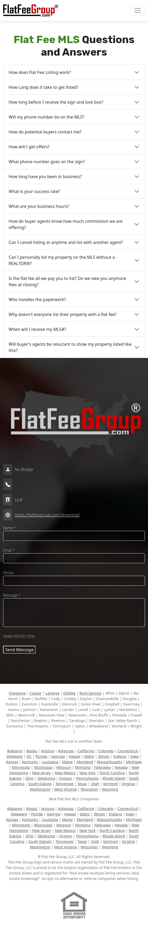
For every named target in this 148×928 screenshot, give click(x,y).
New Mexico (65, 772)
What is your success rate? (34, 191)
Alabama (14, 750)
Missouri (63, 767)
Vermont (110, 783)
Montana (82, 767)
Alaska (31, 750)
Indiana (119, 756)
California (86, 750)
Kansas (12, 761)
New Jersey (41, 772)
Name (9, 527)
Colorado (106, 750)
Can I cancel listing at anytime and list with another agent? (66, 242)
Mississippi (43, 767)
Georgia (58, 756)
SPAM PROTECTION (19, 636)
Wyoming (110, 789)
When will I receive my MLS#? (37, 329)
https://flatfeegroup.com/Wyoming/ (47, 515)
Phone (8, 572)
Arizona (47, 750)
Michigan (134, 761)
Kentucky (30, 761)
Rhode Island (114, 778)
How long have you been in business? (45, 176)
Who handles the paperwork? (37, 299)
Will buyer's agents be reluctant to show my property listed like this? (70, 347)
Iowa (134, 756)
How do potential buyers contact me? (45, 132)
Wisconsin (89, 789)
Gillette (69, 693)
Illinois (103, 756)
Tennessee (64, 783)
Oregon (65, 778)
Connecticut (127, 750)
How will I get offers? (29, 147)
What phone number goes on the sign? (47, 162)
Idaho (89, 756)
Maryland (85, 761)
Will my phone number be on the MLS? (46, 117)
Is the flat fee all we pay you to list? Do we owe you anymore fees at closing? (67, 281)
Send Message (19, 650)
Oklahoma (46, 778)
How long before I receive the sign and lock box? (56, 102)
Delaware (15, 756)
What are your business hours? (39, 206)
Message (12, 595)
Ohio (29, 778)
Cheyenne (17, 693)
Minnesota (21, 767)
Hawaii (74, 756)
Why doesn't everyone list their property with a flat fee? (62, 314)
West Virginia (65, 789)
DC (29, 756)
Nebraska (102, 767)
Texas (82, 783)
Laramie (52, 693)
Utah (95, 783)
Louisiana (50, 761)
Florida (41, 756)
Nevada (121, 767)
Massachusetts (109, 761)
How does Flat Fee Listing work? (40, 72)
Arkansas (66, 750)
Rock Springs (90, 693)
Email (9, 550)
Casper (35, 693)
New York (87, 772)
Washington (40, 789)
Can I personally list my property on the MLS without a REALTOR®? (62, 260)
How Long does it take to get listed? (43, 87)
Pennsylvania (87, 778)
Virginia (128, 783)
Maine (67, 761)
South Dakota (39, 783)
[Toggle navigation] (137, 10)
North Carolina (112, 772)
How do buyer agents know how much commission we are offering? (65, 224)
